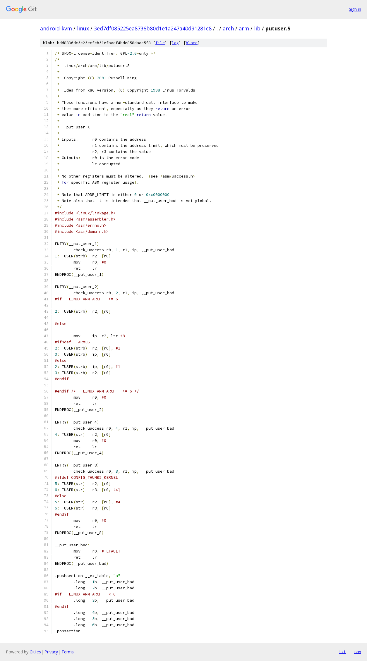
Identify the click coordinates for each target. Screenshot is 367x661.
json (356, 651)
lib (257, 28)
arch (228, 28)
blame (192, 42)
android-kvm (56, 28)
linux (83, 28)
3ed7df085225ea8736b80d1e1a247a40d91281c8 (153, 28)
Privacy (51, 652)
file (160, 42)
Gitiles (35, 652)
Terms (67, 652)
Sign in (355, 9)
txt (342, 651)
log (175, 42)
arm (244, 28)
